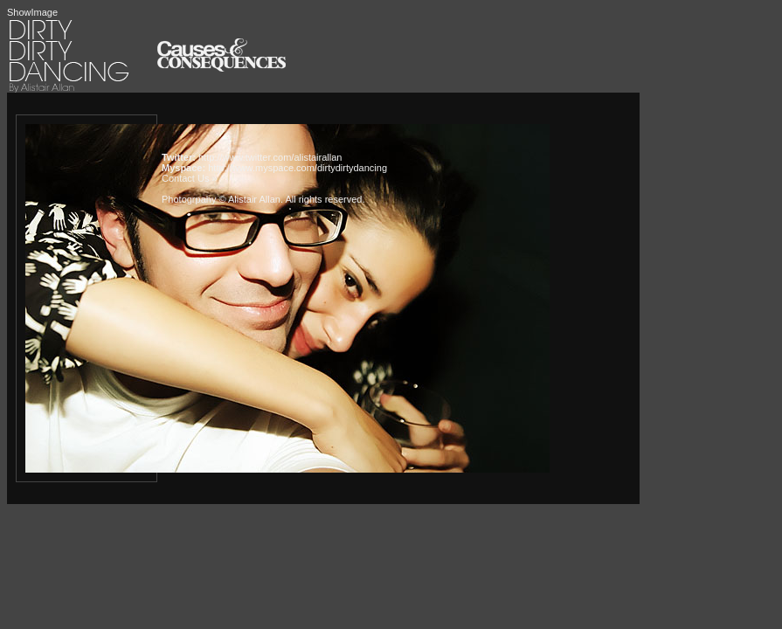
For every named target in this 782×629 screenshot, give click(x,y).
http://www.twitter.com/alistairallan (270, 157)
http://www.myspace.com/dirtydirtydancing (297, 167)
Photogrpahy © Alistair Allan (221, 199)
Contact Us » (190, 178)
